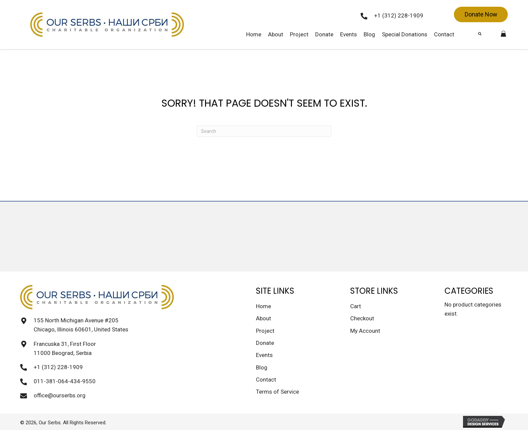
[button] (481, 14)
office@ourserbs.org (60, 395)
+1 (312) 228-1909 (398, 15)
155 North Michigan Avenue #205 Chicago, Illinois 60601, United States (81, 325)
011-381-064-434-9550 (65, 381)
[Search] (264, 131)
